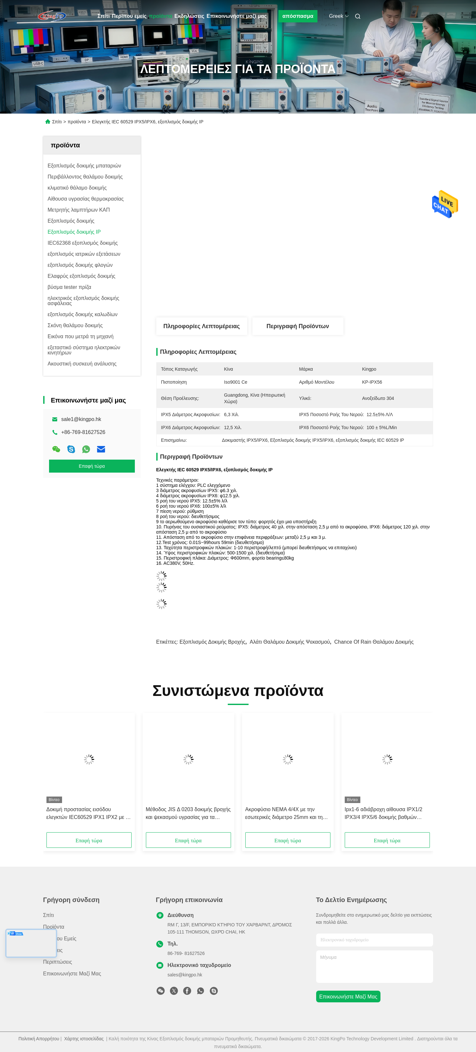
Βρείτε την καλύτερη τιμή (332, 296)
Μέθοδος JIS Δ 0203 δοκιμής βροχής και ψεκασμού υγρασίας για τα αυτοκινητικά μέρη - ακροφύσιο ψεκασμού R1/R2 (188, 814)
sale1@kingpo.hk (81, 419)
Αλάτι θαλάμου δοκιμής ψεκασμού (290, 642)
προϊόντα (160, 16)
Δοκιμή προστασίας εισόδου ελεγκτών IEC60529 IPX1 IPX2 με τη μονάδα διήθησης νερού (88, 814)
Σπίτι (103, 16)
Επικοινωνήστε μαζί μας (237, 16)
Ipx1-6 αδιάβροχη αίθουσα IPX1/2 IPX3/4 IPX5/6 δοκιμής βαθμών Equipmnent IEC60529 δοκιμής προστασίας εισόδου (383, 814)
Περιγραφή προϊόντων (297, 326)
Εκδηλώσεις (189, 16)
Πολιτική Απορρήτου (39, 1038)
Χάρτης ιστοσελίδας (84, 1038)
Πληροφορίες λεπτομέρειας (201, 326)
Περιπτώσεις (57, 962)
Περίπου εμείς (129, 16)
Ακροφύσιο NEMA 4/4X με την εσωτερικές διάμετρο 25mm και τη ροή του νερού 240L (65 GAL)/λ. (284, 814)
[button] (71, 774)
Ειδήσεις (53, 950)
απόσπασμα (297, 16)
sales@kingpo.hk (185, 974)
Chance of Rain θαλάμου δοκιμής (374, 642)
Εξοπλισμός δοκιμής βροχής (213, 642)
